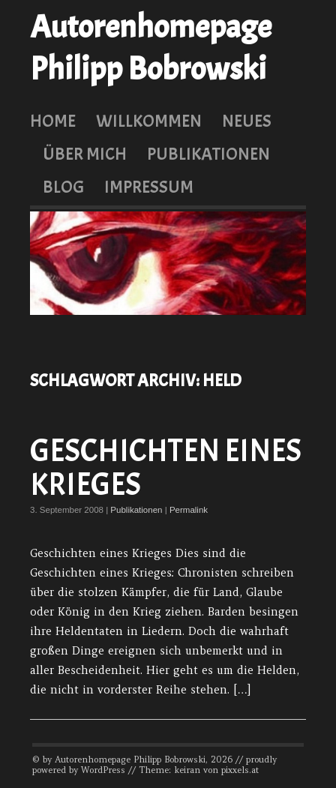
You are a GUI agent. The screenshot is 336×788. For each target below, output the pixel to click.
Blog (63, 186)
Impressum (149, 186)
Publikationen (208, 153)
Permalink (189, 509)
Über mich (85, 153)
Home (53, 120)
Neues (247, 120)
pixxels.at (240, 770)
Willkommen (149, 120)
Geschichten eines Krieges (166, 468)
